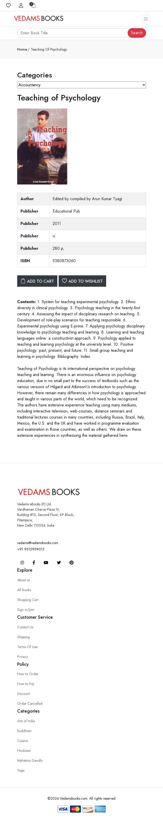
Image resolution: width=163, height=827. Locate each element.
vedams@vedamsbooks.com (37, 542)
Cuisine (22, 740)
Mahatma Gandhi (30, 760)
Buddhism (24, 730)
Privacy (22, 656)
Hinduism (24, 750)
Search (137, 33)
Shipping (23, 636)
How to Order (27, 673)
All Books (24, 589)
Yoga (21, 770)
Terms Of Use (27, 646)
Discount (23, 693)
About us (23, 580)
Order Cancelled (29, 703)
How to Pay (25, 683)
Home (22, 49)
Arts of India (26, 720)
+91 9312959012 (30, 549)
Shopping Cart (27, 599)
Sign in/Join (25, 609)
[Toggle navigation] (146, 19)
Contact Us (25, 627)
